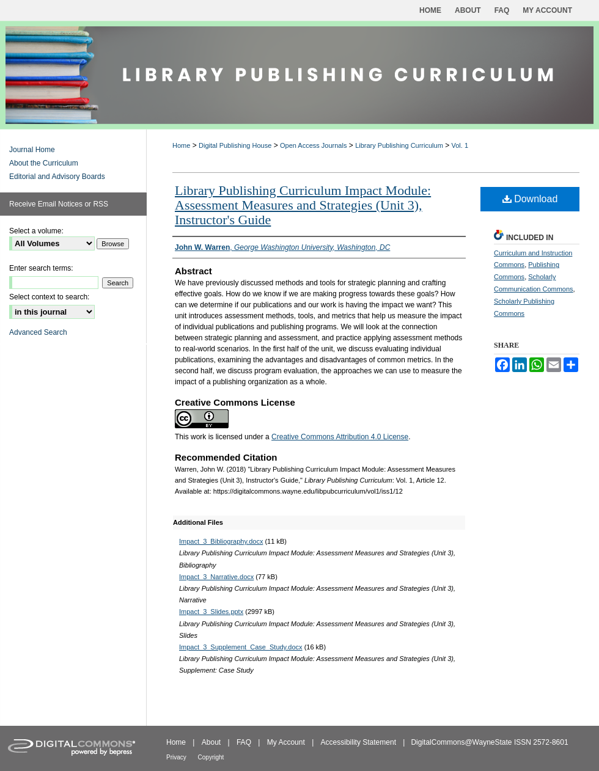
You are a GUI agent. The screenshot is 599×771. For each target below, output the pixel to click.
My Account (287, 742)
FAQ (245, 742)
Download (530, 199)
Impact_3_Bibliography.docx (221, 541)
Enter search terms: (41, 268)
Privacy (177, 757)
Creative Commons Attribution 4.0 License (339, 437)
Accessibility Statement (360, 742)
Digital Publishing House (235, 145)
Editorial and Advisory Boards (57, 176)
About (212, 742)
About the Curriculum (43, 163)
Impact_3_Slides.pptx (211, 611)
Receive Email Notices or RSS (58, 204)
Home (181, 145)
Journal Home (32, 149)
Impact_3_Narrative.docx (216, 576)
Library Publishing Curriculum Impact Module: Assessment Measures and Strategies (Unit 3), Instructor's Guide (303, 205)
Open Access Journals (313, 145)
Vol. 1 (460, 145)
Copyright (211, 757)
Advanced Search (38, 332)
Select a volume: (36, 231)
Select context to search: (49, 297)
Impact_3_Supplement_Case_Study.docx (241, 647)
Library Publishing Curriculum (399, 145)
